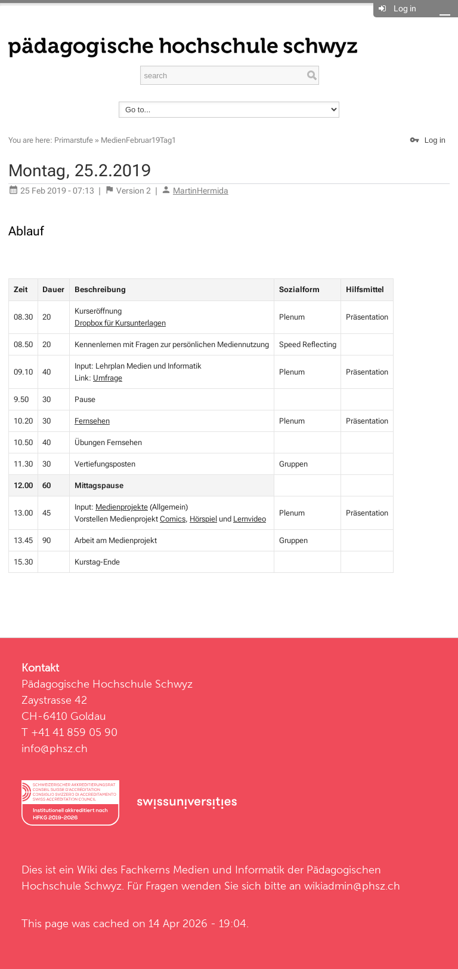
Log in (405, 8)
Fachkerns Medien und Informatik (202, 869)
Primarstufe (73, 140)
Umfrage (107, 377)
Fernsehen (92, 420)
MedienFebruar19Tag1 (138, 140)
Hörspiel (203, 518)
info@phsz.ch (54, 748)
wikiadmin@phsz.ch (352, 885)
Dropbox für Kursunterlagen (120, 322)
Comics (172, 518)
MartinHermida (200, 190)
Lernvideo (249, 518)
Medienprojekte (121, 506)
